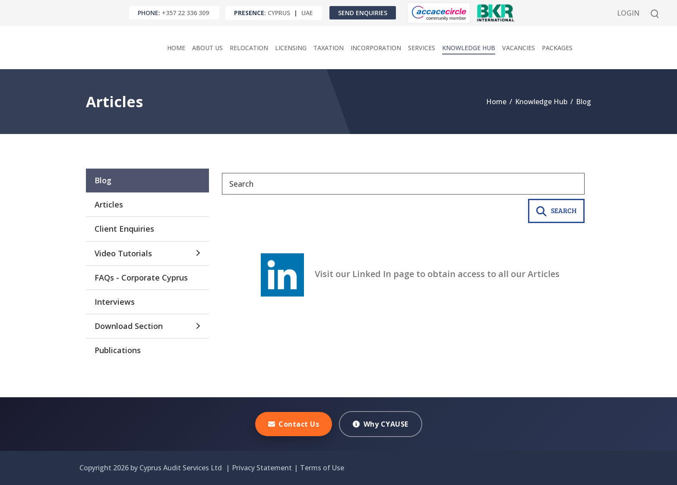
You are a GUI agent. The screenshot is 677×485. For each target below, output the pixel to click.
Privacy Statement (262, 467)
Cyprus (279, 13)
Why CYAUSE (380, 424)
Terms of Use (322, 467)
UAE (307, 13)
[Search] (403, 184)
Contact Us (294, 424)
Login (628, 13)
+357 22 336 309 (185, 13)
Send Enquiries (362, 13)
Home (496, 101)
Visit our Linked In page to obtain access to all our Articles (410, 274)
